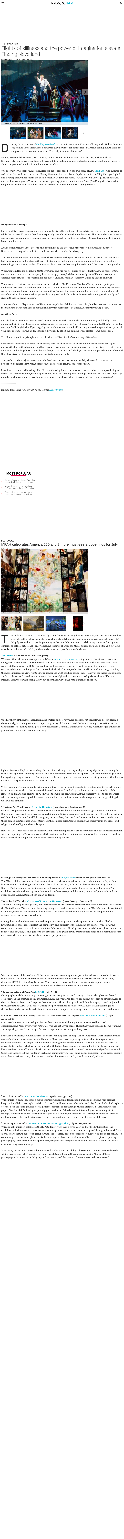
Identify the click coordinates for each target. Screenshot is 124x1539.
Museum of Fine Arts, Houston (44, 901)
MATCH (39, 991)
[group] (18, 133)
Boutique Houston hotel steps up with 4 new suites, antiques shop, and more (20, 493)
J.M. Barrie (100, 170)
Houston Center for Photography (48, 1123)
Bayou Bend (69, 877)
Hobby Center (55, 389)
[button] (11, 623)
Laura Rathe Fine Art (37, 1096)
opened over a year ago (67, 659)
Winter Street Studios (92, 1015)
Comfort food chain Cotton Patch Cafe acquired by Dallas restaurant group (20, 481)
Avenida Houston (42, 807)
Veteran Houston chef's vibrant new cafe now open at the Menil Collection (19, 487)
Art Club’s (7, 655)
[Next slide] (85, 92)
